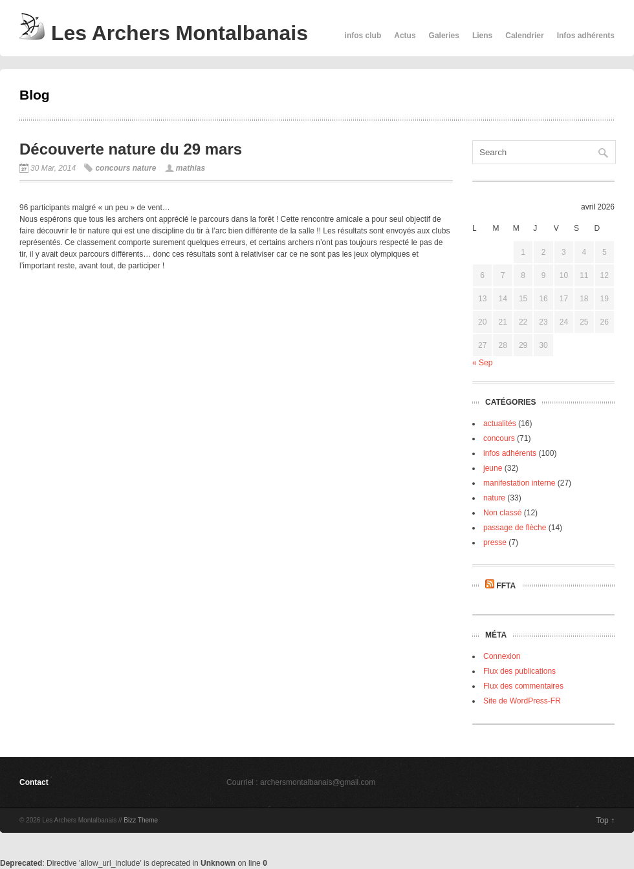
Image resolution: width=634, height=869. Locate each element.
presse (495, 542)
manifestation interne (519, 483)
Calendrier (524, 35)
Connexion (501, 656)
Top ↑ (605, 820)
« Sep (482, 362)
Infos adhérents (586, 35)
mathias (190, 168)
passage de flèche (514, 527)
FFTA (506, 585)
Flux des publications (519, 671)
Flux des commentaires (523, 686)
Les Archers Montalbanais (163, 33)
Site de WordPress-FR (522, 700)
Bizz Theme (141, 820)
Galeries (444, 35)
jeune (492, 468)
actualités (499, 423)
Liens (482, 35)
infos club (363, 35)
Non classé (502, 512)
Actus (404, 35)
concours (112, 168)
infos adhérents (509, 453)
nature (145, 168)
